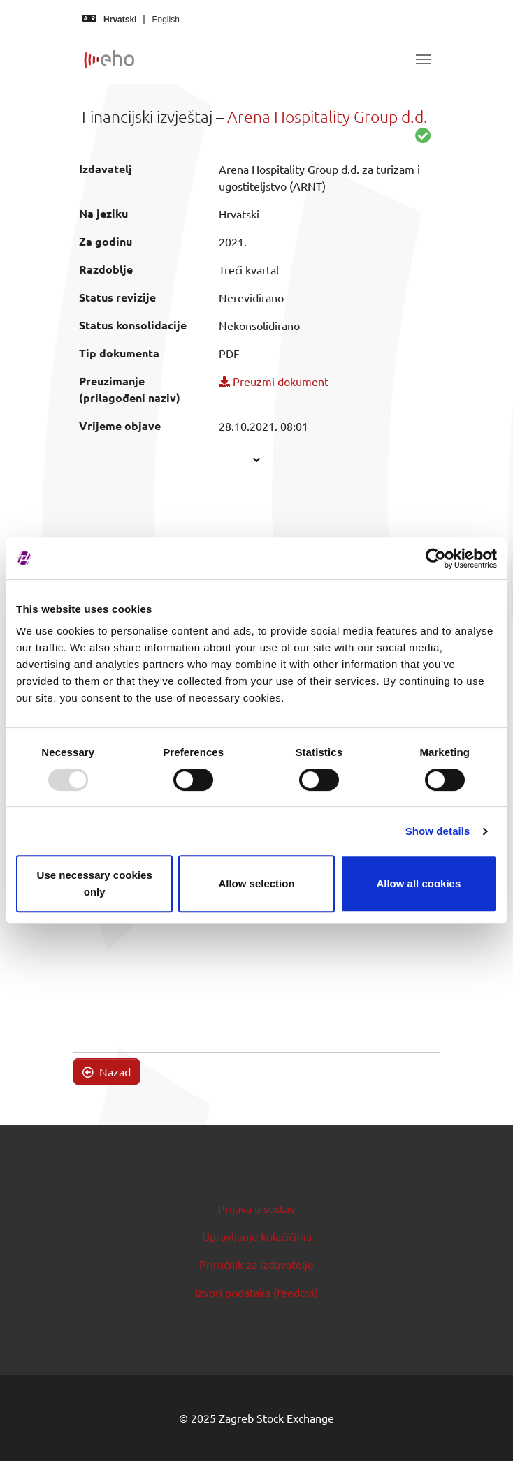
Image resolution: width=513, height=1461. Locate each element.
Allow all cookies (418, 883)
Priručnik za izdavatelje (256, 1264)
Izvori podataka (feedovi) (256, 1292)
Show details (437, 831)
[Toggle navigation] (423, 59)
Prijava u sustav (256, 1208)
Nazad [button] (106, 1071)
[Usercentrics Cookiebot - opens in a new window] (436, 558)
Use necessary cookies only (94, 883)
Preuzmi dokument (273, 381)
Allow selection (256, 883)
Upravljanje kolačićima (257, 1236)
